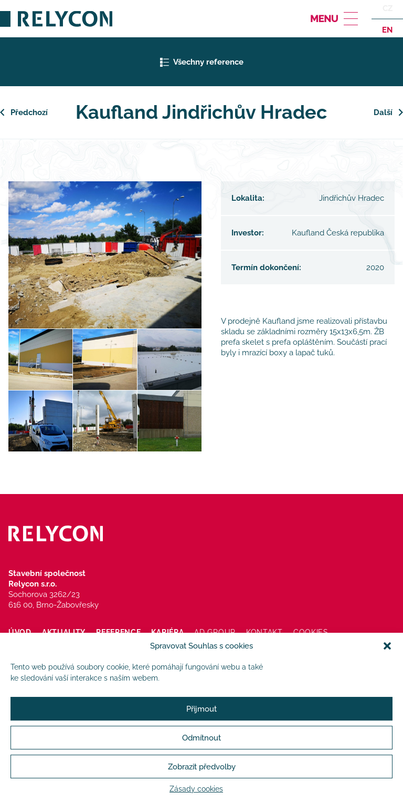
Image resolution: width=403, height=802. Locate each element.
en (387, 29)
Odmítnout (201, 738)
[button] (387, 646)
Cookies (310, 632)
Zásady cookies (196, 789)
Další (383, 112)
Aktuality (64, 632)
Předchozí (29, 112)
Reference (118, 632)
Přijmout (201, 709)
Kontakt (264, 632)
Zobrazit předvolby (202, 767)
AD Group (215, 632)
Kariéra (167, 632)
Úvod (19, 632)
